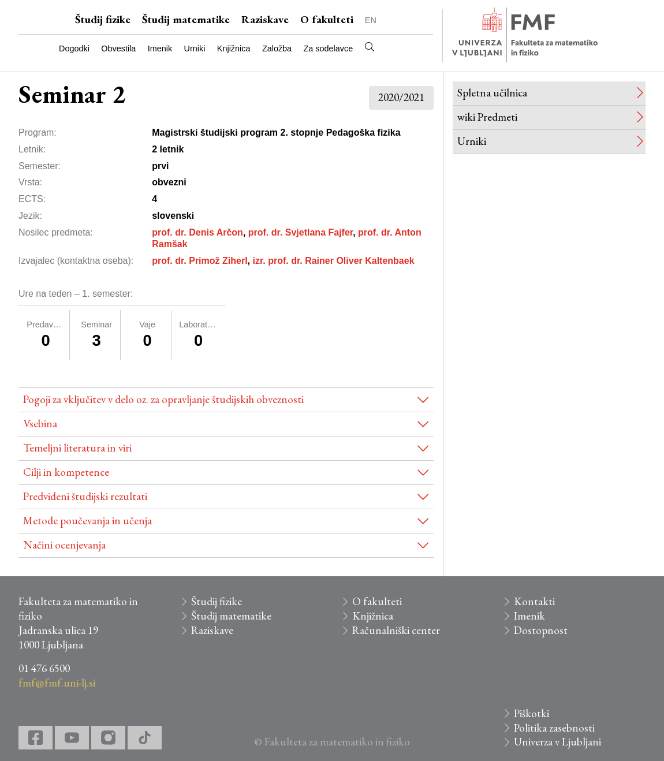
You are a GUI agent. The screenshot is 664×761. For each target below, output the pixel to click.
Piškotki (531, 713)
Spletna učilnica (492, 92)
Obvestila (118, 48)
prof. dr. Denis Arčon (197, 232)
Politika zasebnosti (554, 728)
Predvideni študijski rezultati (85, 496)
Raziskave (265, 19)
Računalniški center (396, 630)
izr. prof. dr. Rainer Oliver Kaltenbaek (333, 261)
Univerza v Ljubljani (557, 741)
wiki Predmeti (487, 117)
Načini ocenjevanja (64, 545)
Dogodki (74, 48)
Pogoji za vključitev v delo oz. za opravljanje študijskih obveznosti (163, 399)
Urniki (195, 48)
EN (370, 20)
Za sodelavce (328, 48)
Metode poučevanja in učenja (87, 520)
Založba (277, 48)
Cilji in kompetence (66, 472)
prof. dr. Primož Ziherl (199, 261)
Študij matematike (186, 19)
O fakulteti (326, 19)
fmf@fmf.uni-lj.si (56, 683)
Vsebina (40, 423)
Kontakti (534, 601)
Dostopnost (541, 630)
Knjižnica (234, 48)
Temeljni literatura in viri (77, 448)
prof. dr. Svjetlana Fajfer (300, 232)
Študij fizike (102, 19)
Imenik (160, 48)
